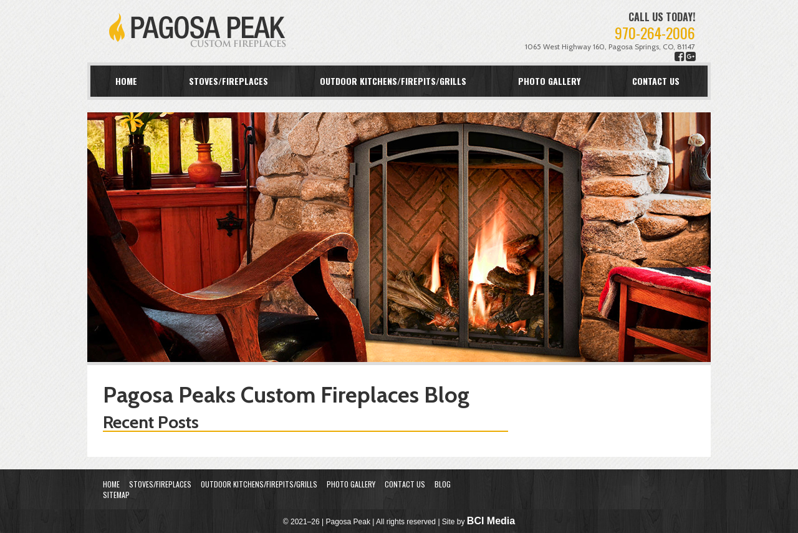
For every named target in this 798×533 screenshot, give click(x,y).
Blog (443, 484)
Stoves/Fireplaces (228, 80)
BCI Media (491, 521)
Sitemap (116, 494)
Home (126, 80)
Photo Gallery (549, 80)
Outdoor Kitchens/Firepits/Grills (393, 80)
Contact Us (656, 80)
